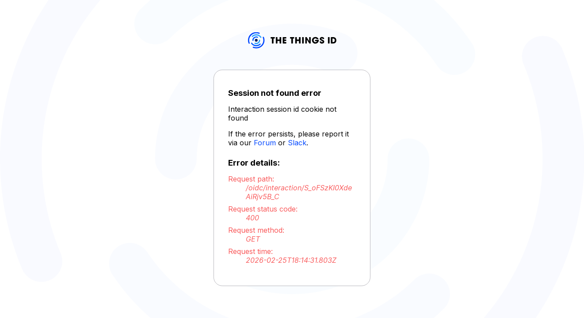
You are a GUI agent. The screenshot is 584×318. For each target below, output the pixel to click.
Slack (297, 142)
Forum (265, 142)
